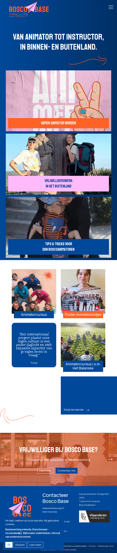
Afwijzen (20, 544)
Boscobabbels (87, 504)
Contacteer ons (67, 470)
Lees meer (45, 470)
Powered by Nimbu (68, 549)
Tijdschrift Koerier (89, 501)
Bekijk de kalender (74, 409)
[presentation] (7, 459)
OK (9, 544)
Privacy (92, 546)
